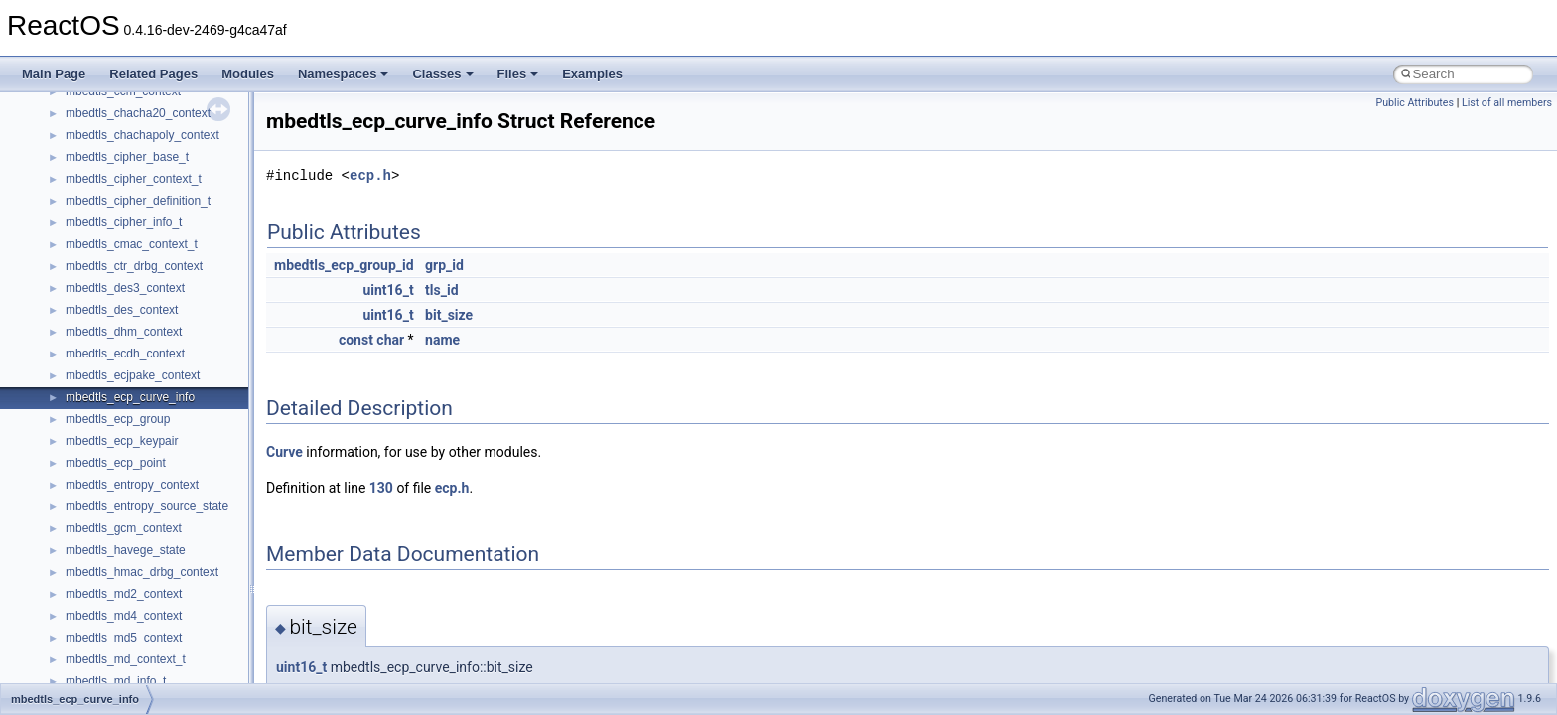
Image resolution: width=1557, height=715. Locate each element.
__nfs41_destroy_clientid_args (146, 604)
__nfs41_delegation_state (134, 516)
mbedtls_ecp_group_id (344, 265)
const (356, 340)
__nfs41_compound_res (130, 407)
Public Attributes (1414, 102)
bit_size (449, 315)
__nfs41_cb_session (120, 232)
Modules (247, 74)
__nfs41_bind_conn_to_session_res (161, 189)
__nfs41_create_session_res (141, 494)
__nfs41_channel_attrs (126, 254)
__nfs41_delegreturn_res (132, 582)
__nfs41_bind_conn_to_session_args (164, 167)
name (442, 340)
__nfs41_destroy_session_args (148, 647)
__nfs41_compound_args (133, 385)
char (390, 340)
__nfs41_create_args (122, 429)
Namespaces (343, 74)
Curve (284, 452)
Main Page (53, 74)
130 (381, 488)
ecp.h (370, 175)
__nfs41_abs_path (115, 101)
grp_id (444, 265)
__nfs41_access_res (120, 145)
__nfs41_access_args (124, 123)
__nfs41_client (104, 276)
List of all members (1507, 102)
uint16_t (387, 290)
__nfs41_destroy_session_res (144, 669)
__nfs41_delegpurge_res (132, 538)
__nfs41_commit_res (121, 320)
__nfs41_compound (118, 363)
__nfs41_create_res (118, 451)
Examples (592, 74)
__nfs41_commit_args (124, 298)
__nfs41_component (120, 342)
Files (518, 74)
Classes (442, 74)
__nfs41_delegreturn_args (135, 560)
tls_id (441, 290)
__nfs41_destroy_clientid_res (143, 626)
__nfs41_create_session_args (145, 473)
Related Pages (153, 74)
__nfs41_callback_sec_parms (144, 210)
